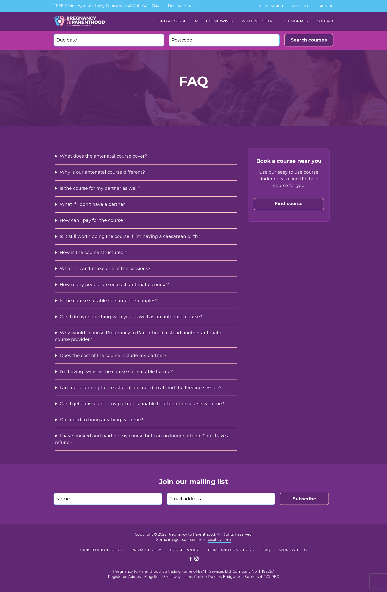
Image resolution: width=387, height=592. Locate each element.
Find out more (181, 5)
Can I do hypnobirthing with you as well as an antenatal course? (131, 316)
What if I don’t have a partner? (93, 204)
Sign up (326, 6)
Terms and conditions (231, 550)
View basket (271, 6)
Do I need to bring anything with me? (101, 420)
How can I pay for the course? (92, 220)
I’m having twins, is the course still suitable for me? (116, 371)
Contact (325, 21)
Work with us (293, 550)
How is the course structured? (93, 252)
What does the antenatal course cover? (103, 156)
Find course (289, 203)
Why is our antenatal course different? (102, 172)
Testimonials (294, 21)
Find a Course (171, 21)
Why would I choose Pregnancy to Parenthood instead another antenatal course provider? (139, 336)
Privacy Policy (146, 550)
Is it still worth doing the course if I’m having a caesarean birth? (130, 236)
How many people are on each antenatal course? (114, 284)
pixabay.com (219, 539)
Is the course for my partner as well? (100, 188)
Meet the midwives (214, 21)
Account (301, 6)
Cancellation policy (101, 550)
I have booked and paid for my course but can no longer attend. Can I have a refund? (142, 439)
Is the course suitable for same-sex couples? (109, 300)
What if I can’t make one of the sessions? (105, 268)
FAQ (266, 550)
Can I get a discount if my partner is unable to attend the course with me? (142, 403)
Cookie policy (184, 550)
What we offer (257, 21)
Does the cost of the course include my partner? (113, 355)
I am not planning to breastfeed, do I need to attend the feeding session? (141, 387)
